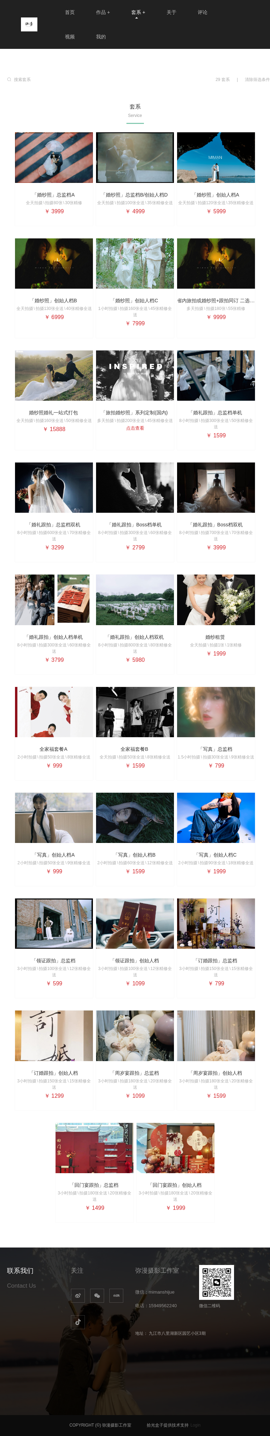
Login (195, 1425)
